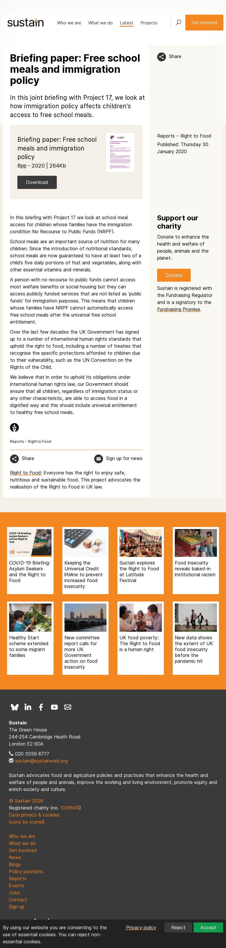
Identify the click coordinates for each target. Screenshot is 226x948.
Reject (178, 927)
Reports (166, 136)
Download (37, 182)
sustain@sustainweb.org (41, 761)
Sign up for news (124, 458)
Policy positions (26, 871)
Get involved (204, 22)
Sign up (16, 907)
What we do (100, 23)
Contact (18, 900)
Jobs (14, 892)
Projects (148, 23)
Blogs (15, 864)
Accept (208, 927)
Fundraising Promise (178, 309)
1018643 (69, 808)
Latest (126, 23)
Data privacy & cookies (34, 815)
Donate (174, 275)
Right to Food (195, 136)
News (15, 857)
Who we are (69, 23)
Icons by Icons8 (26, 822)
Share (175, 56)
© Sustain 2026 (26, 801)
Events (16, 885)
